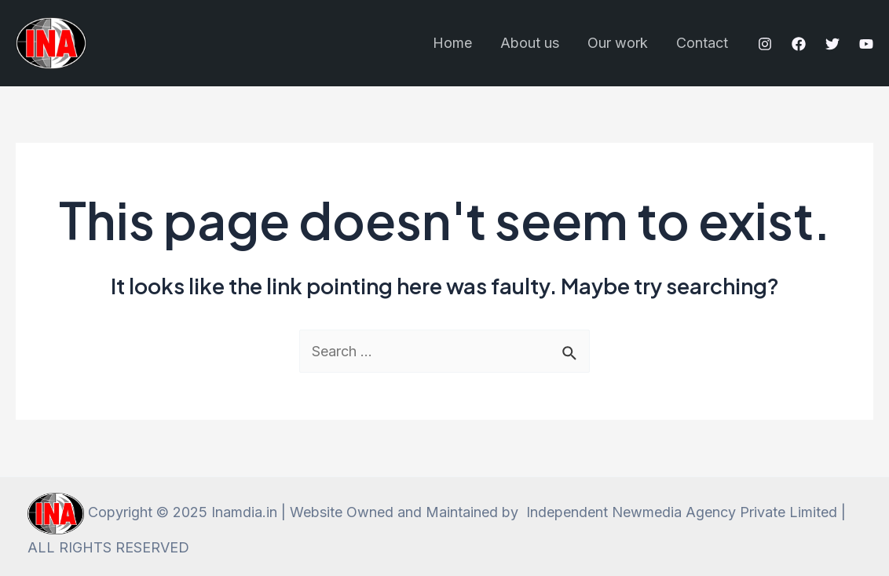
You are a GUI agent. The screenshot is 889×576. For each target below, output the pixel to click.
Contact (702, 43)
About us (529, 43)
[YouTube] (866, 44)
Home (452, 43)
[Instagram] (765, 44)
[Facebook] (799, 44)
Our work (617, 43)
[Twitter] (832, 44)
